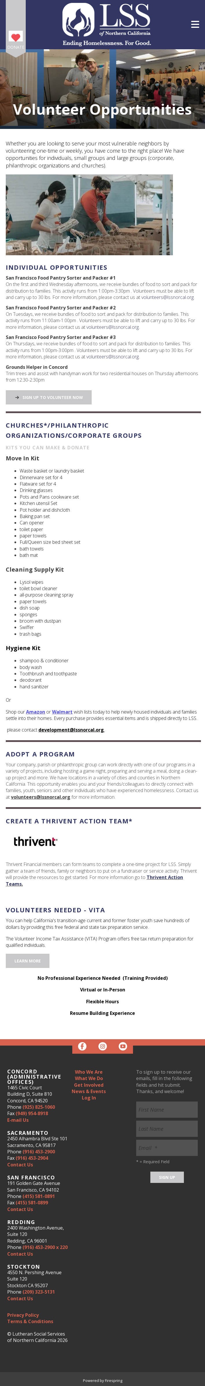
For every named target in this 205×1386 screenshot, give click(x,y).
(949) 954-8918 (32, 1113)
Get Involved (89, 1085)
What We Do (89, 1078)
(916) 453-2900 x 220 (45, 1247)
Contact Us (20, 1164)
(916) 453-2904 (32, 1158)
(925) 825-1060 (39, 1107)
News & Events (89, 1091)
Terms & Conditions (30, 1321)
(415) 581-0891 (39, 1196)
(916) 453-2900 (39, 1151)
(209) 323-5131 (39, 1292)
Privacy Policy (23, 1315)
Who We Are (89, 1072)
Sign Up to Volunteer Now (48, 397)
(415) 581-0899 (32, 1202)
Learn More (27, 961)
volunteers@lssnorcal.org (167, 297)
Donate (15, 47)
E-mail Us (18, 1120)
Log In (89, 1098)
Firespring (113, 1380)
